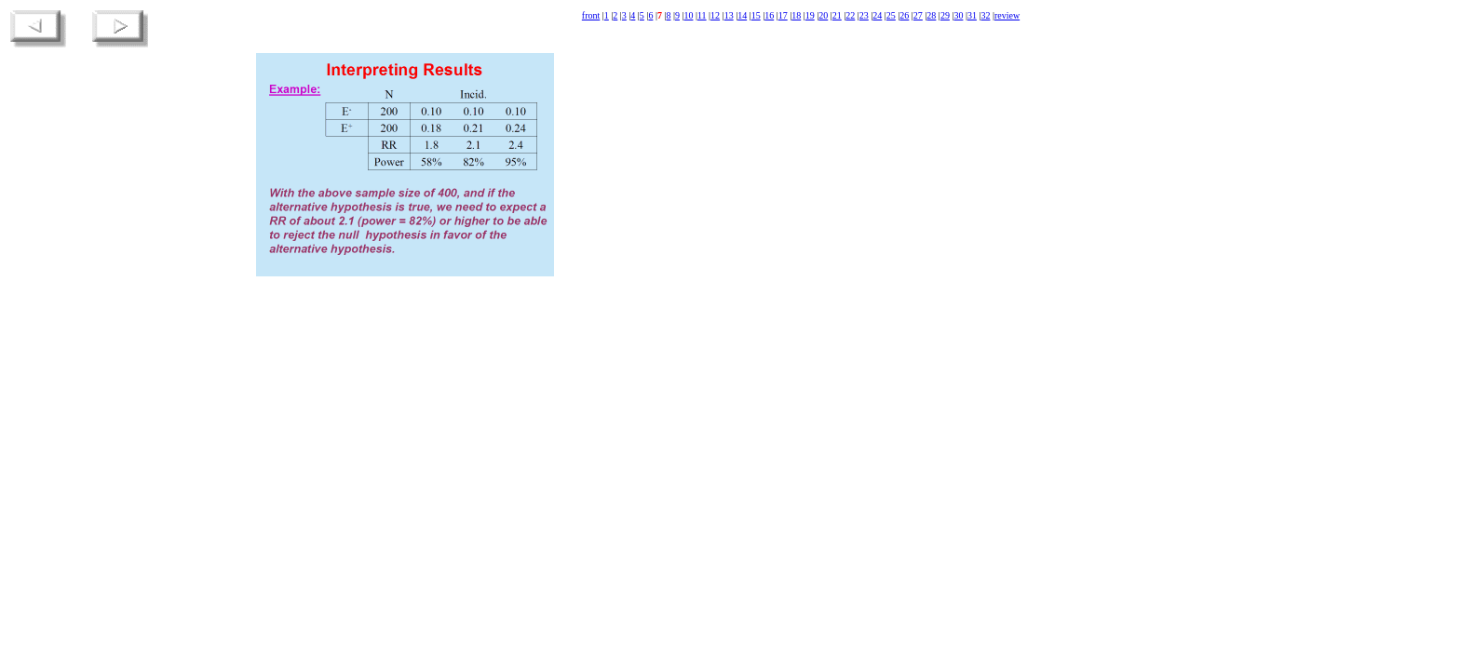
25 (891, 15)
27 (918, 15)
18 (796, 15)
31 (972, 15)
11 (702, 15)
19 (810, 15)
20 (823, 15)
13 (729, 15)
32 (985, 15)
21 (837, 15)
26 (904, 15)
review (1007, 15)
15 (756, 15)
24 (877, 15)
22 (850, 15)
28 (931, 15)
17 (783, 15)
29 (945, 15)
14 (742, 15)
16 (769, 15)
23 (864, 15)
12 (715, 15)
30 (958, 15)
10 (688, 15)
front (591, 15)
